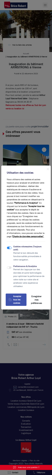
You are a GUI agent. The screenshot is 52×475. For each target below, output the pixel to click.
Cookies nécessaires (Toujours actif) (27, 248)
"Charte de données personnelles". (28, 236)
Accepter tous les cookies (14, 299)
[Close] (48, 168)
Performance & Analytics (25, 266)
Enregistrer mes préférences (36, 300)
